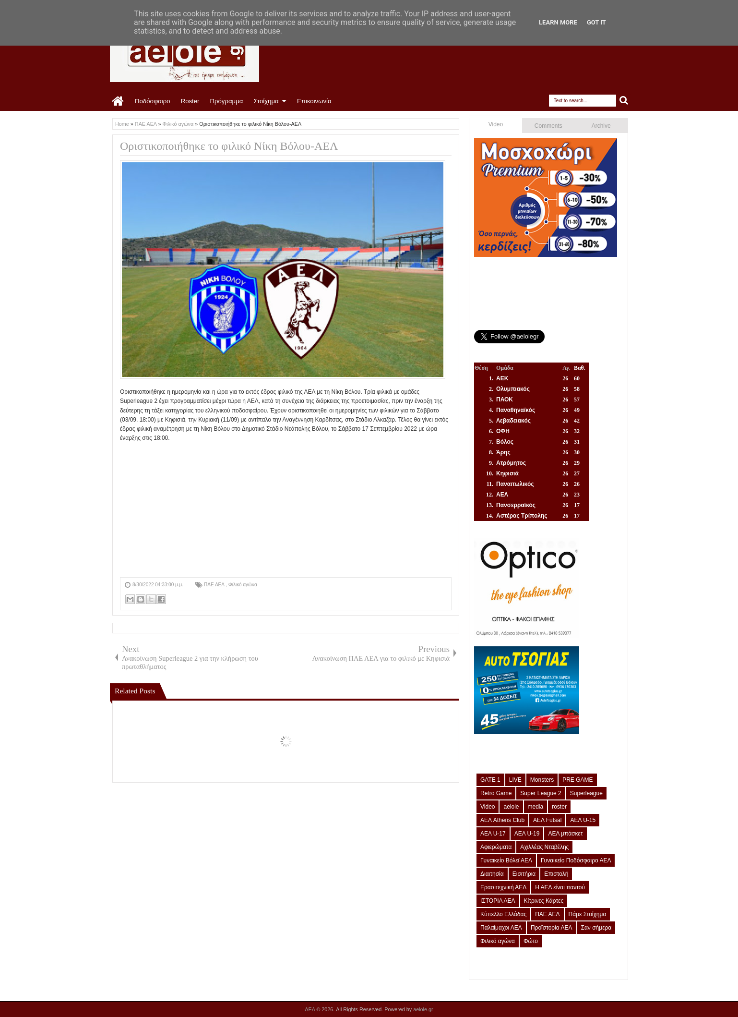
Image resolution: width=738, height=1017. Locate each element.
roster (559, 806)
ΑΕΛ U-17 (493, 833)
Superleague (586, 793)
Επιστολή (556, 874)
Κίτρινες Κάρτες (544, 900)
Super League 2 (540, 793)
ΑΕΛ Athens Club (502, 820)
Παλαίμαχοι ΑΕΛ (501, 927)
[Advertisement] (286, 510)
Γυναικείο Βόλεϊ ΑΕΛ (506, 860)
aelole (511, 806)
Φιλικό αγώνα (242, 584)
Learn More (558, 22)
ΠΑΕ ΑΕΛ (215, 584)
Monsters (542, 779)
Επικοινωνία (314, 101)
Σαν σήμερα (596, 927)
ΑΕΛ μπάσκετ (565, 833)
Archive (601, 125)
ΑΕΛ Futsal (547, 820)
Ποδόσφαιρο (152, 101)
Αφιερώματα (496, 847)
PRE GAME (577, 779)
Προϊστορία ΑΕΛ (551, 927)
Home (118, 101)
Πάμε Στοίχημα (588, 914)
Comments (548, 125)
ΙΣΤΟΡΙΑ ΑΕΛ (497, 900)
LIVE (515, 779)
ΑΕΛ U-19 (527, 833)
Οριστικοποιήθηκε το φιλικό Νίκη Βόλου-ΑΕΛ (229, 146)
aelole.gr (423, 1009)
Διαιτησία (492, 874)
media (536, 806)
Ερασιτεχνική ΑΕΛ (503, 887)
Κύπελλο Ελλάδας (503, 914)
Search (624, 100)
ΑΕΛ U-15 (582, 820)
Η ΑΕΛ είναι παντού (560, 887)
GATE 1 (490, 779)
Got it (596, 22)
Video (495, 124)
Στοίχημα (265, 101)
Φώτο (531, 941)
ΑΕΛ (310, 1009)
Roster (190, 101)
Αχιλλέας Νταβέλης (544, 847)
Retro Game (496, 793)
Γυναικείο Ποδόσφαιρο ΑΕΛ (576, 860)
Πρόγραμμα (226, 101)
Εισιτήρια (524, 874)
